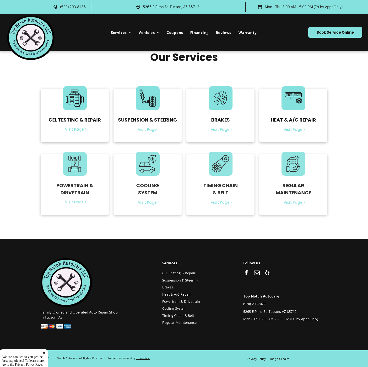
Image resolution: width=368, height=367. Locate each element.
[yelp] (267, 273)
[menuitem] (121, 32)
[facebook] (246, 273)
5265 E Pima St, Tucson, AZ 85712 (171, 6)
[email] (257, 273)
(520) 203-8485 (73, 6)
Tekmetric (143, 358)
